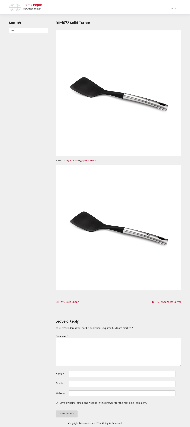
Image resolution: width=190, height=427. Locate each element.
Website (60, 393)
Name (60, 373)
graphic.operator (88, 160)
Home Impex (32, 5)
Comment (62, 336)
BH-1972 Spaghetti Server (166, 301)
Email (60, 383)
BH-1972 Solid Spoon (67, 301)
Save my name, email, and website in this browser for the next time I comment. (103, 402)
